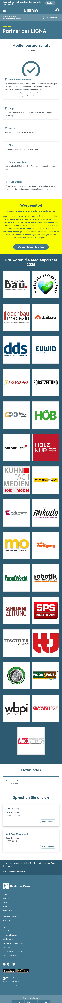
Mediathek (6, 921)
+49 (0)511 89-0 (13, 982)
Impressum (6, 927)
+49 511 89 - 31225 (13, 816)
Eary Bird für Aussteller (10, 917)
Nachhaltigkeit (8, 910)
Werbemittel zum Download (31, 247)
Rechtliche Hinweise (10, 935)
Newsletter (6, 906)
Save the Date (51, 17)
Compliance (7, 947)
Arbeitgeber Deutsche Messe (13, 951)
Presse (5, 902)
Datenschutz (7, 931)
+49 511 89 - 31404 (13, 841)
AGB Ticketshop (8, 939)
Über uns (6, 898)
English (50, 3)
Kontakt (5, 894)
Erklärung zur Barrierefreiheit (13, 943)
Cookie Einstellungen (10, 955)
